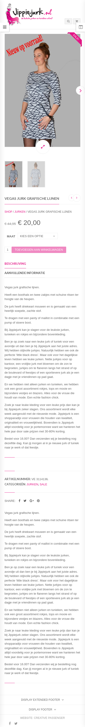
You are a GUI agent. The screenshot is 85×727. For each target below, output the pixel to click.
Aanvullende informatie (25, 273)
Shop (8, 211)
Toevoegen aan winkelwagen (39, 249)
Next (80, 90)
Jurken (20, 211)
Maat (11, 236)
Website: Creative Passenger (42, 718)
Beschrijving (15, 263)
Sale (43, 484)
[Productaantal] (8, 250)
